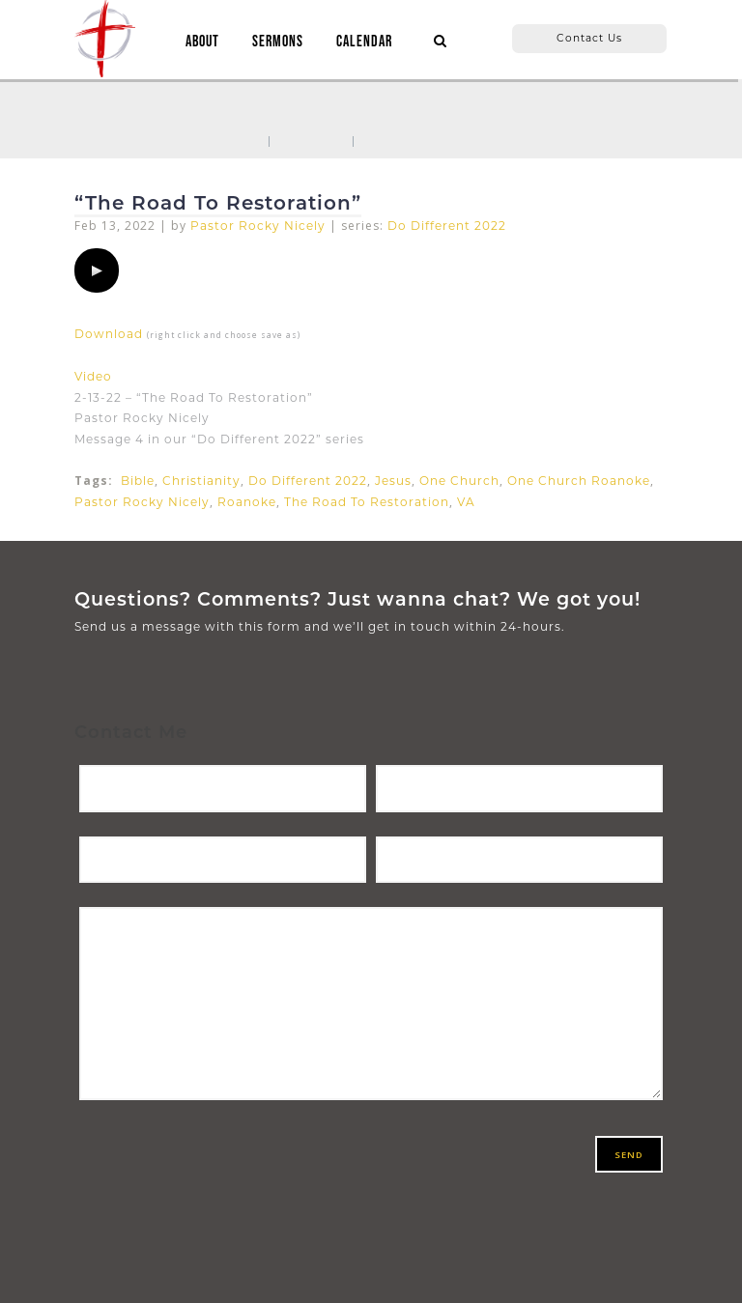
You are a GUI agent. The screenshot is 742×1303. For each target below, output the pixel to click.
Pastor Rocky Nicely (258, 225)
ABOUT (202, 42)
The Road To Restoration (366, 502)
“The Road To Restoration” (217, 202)
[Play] (96, 270)
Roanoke (246, 502)
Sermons (311, 140)
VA (466, 502)
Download (108, 333)
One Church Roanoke (578, 480)
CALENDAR (364, 42)
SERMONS (277, 42)
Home (236, 140)
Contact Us (589, 38)
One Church (459, 480)
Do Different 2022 (446, 225)
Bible (138, 480)
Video (93, 376)
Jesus (393, 480)
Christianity (201, 480)
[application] (96, 270)
